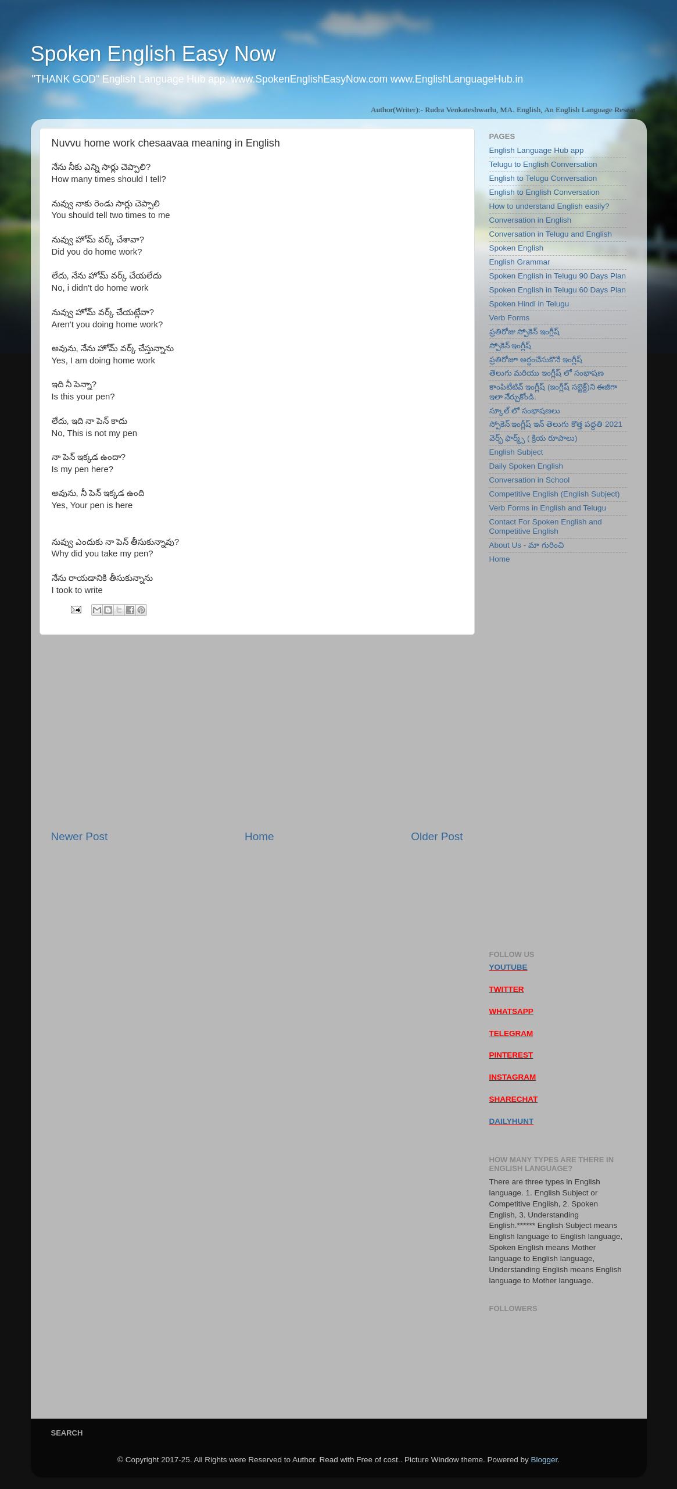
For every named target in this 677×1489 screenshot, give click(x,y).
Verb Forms (509, 317)
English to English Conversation (544, 192)
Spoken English (516, 248)
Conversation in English (530, 220)
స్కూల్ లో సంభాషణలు (525, 410)
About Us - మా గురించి (526, 545)
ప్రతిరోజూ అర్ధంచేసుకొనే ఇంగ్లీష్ (536, 359)
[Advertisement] (257, 732)
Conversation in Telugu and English (550, 234)
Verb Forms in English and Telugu (548, 508)
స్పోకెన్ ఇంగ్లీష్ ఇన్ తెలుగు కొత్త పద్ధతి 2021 (556, 424)
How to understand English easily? (549, 206)
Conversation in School (529, 480)
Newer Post (79, 836)
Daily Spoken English (526, 466)
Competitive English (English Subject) (554, 494)
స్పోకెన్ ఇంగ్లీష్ (510, 345)
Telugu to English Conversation (543, 164)
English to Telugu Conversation (543, 178)
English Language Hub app (536, 150)
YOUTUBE (508, 967)
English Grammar (519, 262)
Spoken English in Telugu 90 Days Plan (557, 276)
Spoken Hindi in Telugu (529, 303)
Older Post (437, 836)
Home (259, 836)
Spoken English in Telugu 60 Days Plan (557, 289)
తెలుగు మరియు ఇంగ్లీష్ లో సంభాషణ (546, 373)
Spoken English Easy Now (153, 54)
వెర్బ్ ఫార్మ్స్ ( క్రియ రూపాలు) (533, 438)
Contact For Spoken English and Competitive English (545, 526)
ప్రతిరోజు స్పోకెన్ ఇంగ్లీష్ (524, 331)
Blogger (544, 1459)
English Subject (516, 452)
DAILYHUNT (511, 1121)
